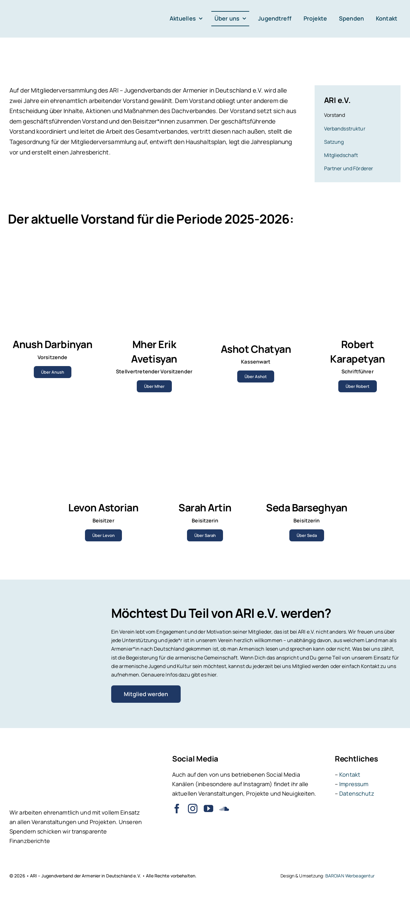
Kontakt (349, 774)
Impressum (353, 784)
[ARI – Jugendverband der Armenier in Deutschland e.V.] (31, 8)
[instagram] (192, 808)
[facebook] (177, 808)
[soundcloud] (224, 808)
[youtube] (208, 808)
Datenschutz (356, 793)
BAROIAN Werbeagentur (350, 876)
